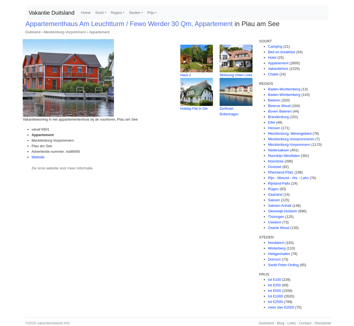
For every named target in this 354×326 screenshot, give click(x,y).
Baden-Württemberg (284, 95)
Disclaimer (322, 323)
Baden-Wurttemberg (284, 89)
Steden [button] (134, 13)
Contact (305, 323)
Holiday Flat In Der (194, 109)
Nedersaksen (278, 150)
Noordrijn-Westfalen (284, 156)
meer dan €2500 (281, 307)
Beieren (274, 100)
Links (291, 323)
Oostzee (274, 167)
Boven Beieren (279, 111)
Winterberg (277, 248)
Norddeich (276, 243)
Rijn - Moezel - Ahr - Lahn (288, 178)
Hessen (274, 128)
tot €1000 (275, 296)
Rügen (273, 189)
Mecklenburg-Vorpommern (65, 32)
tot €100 (274, 279)
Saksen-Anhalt (279, 205)
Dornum (274, 259)
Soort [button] (99, 13)
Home (86, 13)
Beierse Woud (279, 106)
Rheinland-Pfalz (280, 172)
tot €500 (274, 291)
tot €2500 (275, 302)
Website (38, 157)
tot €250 (274, 285)
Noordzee (275, 161)
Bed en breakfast (281, 52)
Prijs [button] (150, 13)
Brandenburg (278, 117)
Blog (280, 323)
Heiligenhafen (279, 254)
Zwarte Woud (278, 228)
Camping (275, 46)
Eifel (271, 122)
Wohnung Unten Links (236, 75)
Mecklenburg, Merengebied (290, 133)
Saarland (275, 194)
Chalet (273, 74)
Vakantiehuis (278, 69)
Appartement (99, 32)
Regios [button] (116, 13)
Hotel (272, 57)
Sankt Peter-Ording (283, 265)
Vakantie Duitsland (51, 13)
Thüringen (276, 217)
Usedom (274, 222)
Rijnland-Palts (279, 183)
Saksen (274, 200)
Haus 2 (185, 75)
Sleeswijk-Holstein (282, 211)
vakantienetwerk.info (53, 323)
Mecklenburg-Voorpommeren (291, 139)
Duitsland (32, 32)
